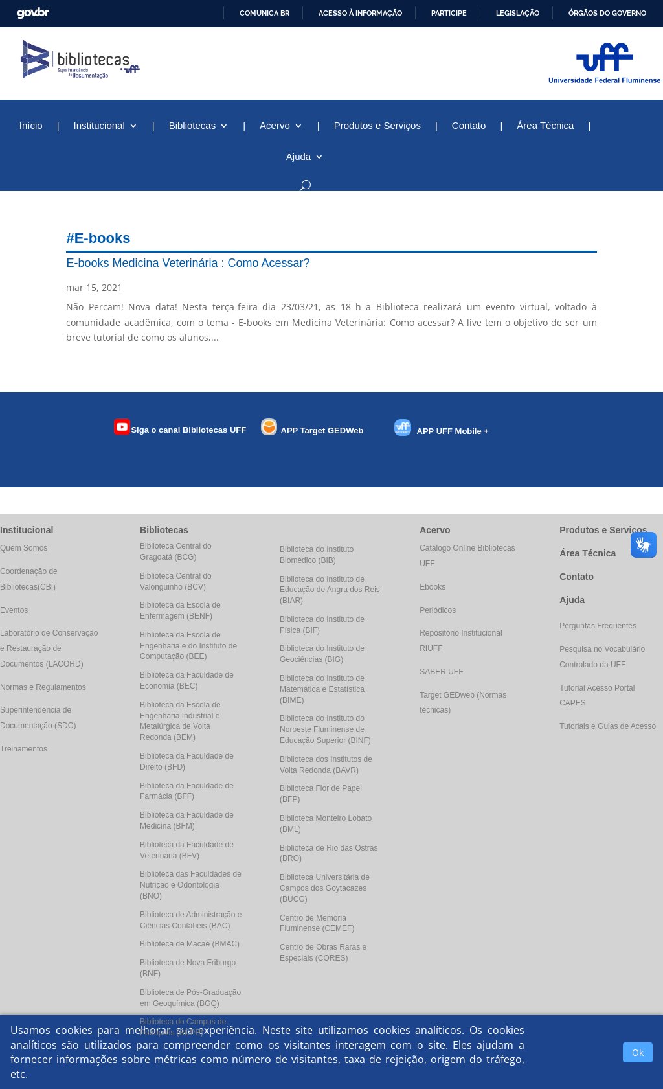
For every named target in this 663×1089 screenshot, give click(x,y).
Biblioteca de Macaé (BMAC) (190, 943)
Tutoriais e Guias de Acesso (607, 726)
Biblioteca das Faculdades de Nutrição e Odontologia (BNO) (191, 884)
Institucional (99, 126)
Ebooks (432, 586)
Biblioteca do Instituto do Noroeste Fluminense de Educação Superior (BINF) (325, 729)
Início (31, 126)
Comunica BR (264, 12)
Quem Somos (23, 548)
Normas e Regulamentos (43, 687)
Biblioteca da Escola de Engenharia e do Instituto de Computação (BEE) (188, 645)
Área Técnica (545, 126)
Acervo (275, 126)
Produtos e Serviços (377, 126)
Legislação (517, 12)
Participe (449, 12)
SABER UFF (441, 671)
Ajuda (298, 157)
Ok (638, 1052)
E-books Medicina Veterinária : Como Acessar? (187, 263)
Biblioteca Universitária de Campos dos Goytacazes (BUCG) (325, 888)
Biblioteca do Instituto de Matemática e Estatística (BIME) (322, 689)
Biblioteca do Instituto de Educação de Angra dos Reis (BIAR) (330, 590)
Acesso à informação (360, 12)
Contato (469, 126)
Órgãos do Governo (607, 12)
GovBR (33, 13)
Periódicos (438, 610)
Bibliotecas (192, 126)
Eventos (14, 610)
